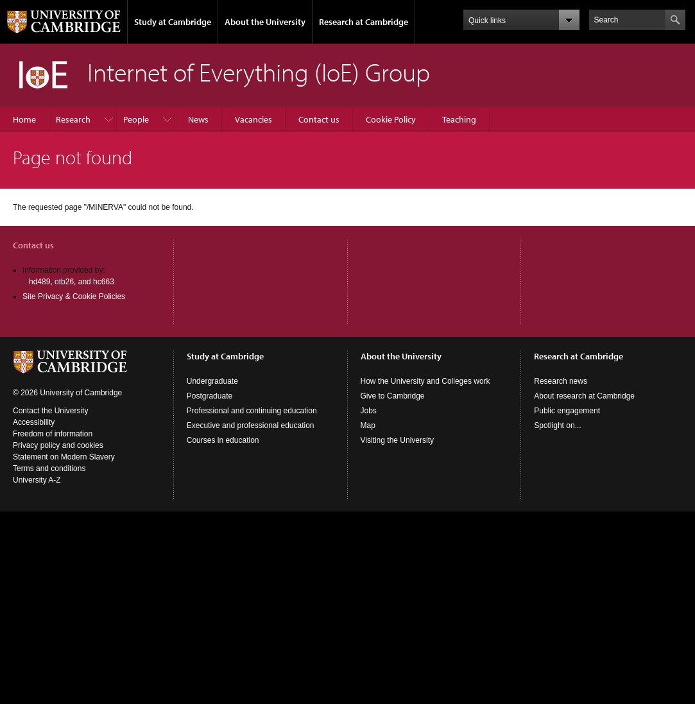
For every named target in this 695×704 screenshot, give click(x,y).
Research (73, 119)
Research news (560, 381)
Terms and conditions (49, 468)
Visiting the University (397, 440)
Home (24, 119)
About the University (265, 22)
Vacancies (253, 119)
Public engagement (567, 410)
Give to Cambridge (393, 395)
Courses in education (223, 440)
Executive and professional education (250, 425)
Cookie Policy (391, 119)
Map (368, 425)
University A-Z (37, 480)
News (198, 119)
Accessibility (34, 422)
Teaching (459, 119)
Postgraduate (209, 395)
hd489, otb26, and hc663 (71, 281)
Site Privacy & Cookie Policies (73, 296)
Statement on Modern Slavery (64, 456)
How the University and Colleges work (425, 381)
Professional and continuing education (252, 410)
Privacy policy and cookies (58, 445)
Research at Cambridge (363, 22)
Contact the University (50, 410)
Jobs (369, 410)
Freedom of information (52, 433)
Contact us (318, 119)
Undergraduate (212, 381)
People (136, 119)
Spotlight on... (557, 425)
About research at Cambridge (584, 395)
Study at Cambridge (172, 22)
